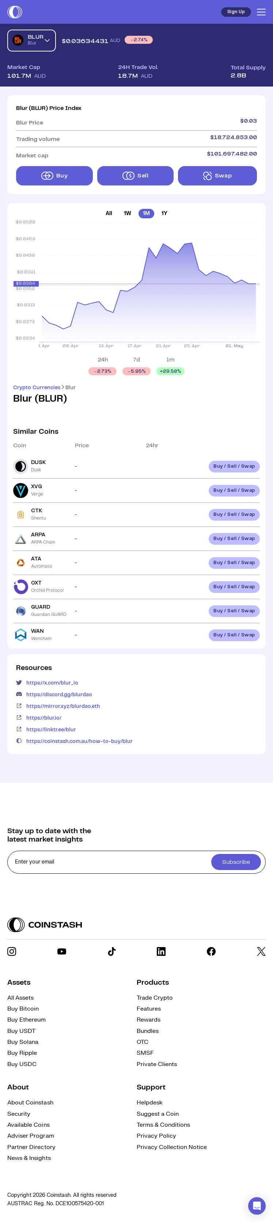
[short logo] (14, 12)
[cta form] (136, 862)
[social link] (11, 951)
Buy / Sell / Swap (234, 466)
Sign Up (236, 12)
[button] (257, 1206)
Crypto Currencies (36, 387)
